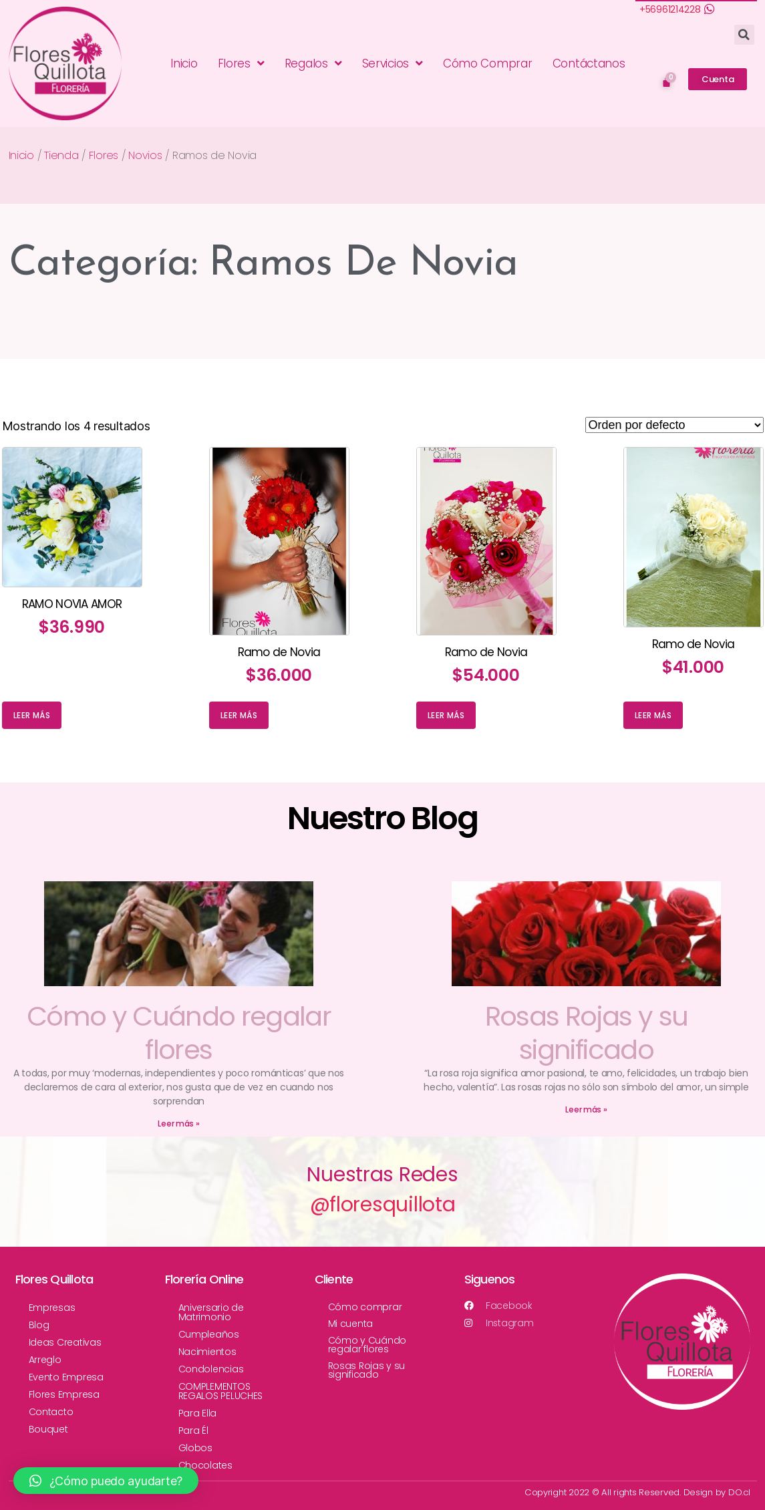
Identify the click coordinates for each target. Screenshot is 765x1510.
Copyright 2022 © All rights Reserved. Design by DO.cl (638, 1492)
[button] (717, 79)
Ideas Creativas (65, 1342)
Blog (39, 1325)
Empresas (52, 1307)
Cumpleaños (208, 1334)
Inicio (183, 63)
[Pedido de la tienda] (674, 425)
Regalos (313, 63)
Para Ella (197, 1413)
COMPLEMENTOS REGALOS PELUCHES (220, 1391)
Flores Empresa (64, 1394)
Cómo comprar (365, 1307)
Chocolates (205, 1465)
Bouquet (48, 1429)
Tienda (61, 155)
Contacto (51, 1411)
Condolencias (211, 1369)
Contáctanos (589, 63)
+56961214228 (670, 9)
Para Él (193, 1430)
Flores (241, 63)
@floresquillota (383, 1205)
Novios (145, 155)
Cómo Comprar (487, 63)
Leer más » (178, 1123)
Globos (195, 1448)
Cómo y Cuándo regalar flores (179, 1033)
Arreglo (45, 1359)
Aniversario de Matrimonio (211, 1312)
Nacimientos (207, 1351)
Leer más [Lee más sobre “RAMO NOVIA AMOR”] (31, 715)
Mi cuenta (350, 1323)
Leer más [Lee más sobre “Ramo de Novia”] (238, 715)
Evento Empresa (66, 1377)
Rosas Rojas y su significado (586, 1033)
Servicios (392, 63)
